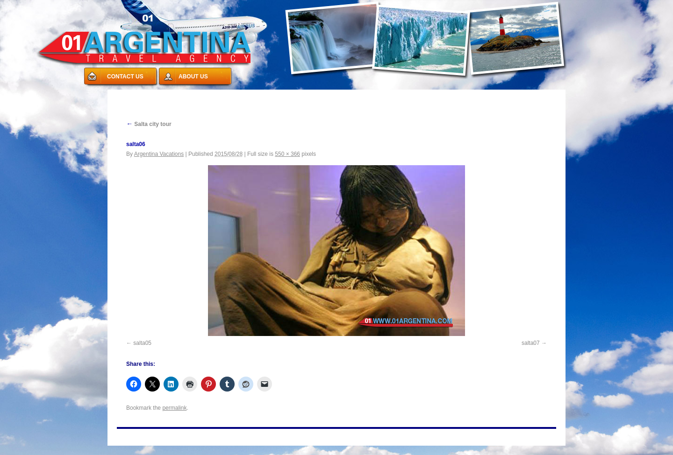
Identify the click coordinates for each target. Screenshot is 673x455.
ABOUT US (193, 76)
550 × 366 (287, 154)
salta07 (531, 343)
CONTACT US (125, 76)
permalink (174, 408)
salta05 (142, 343)
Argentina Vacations (159, 154)
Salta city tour (149, 124)
